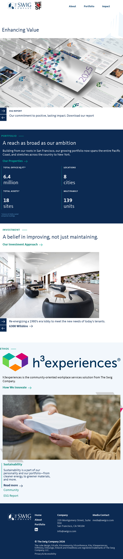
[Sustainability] (61, 427)
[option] (61, 24)
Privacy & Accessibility (45, 554)
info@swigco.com (66, 531)
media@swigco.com (103, 520)
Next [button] (3, 111)
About (72, 6)
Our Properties (13, 161)
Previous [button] (3, 117)
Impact (106, 6)
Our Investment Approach (20, 244)
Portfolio (89, 6)
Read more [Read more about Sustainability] (11, 485)
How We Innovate (15, 387)
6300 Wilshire (18, 326)
